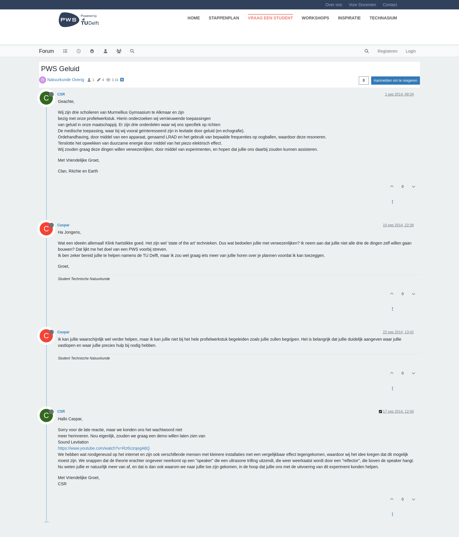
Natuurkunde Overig (65, 79)
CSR (61, 94)
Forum (46, 51)
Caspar (63, 225)
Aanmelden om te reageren (395, 80)
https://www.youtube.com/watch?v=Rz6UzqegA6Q (104, 448)
